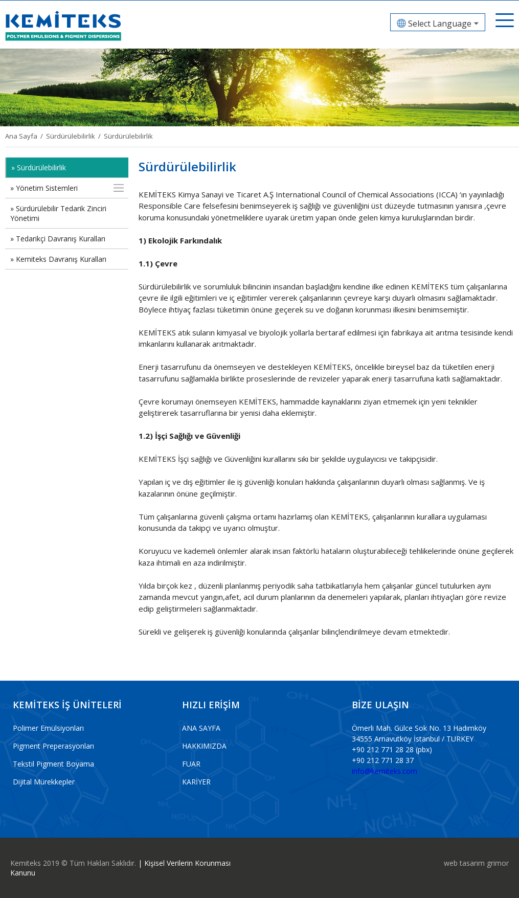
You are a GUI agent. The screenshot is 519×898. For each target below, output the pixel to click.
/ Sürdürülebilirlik (66, 136)
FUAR (191, 764)
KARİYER (196, 782)
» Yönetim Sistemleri (44, 188)
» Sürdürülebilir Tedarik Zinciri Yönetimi (58, 213)
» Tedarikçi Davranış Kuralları (57, 238)
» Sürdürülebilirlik (38, 167)
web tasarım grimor (476, 863)
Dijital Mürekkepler (44, 782)
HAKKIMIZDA (204, 746)
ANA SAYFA (201, 728)
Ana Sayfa (21, 136)
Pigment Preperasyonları (53, 746)
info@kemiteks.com (384, 771)
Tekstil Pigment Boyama (53, 764)
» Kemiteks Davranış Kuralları (58, 259)
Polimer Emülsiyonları (48, 728)
